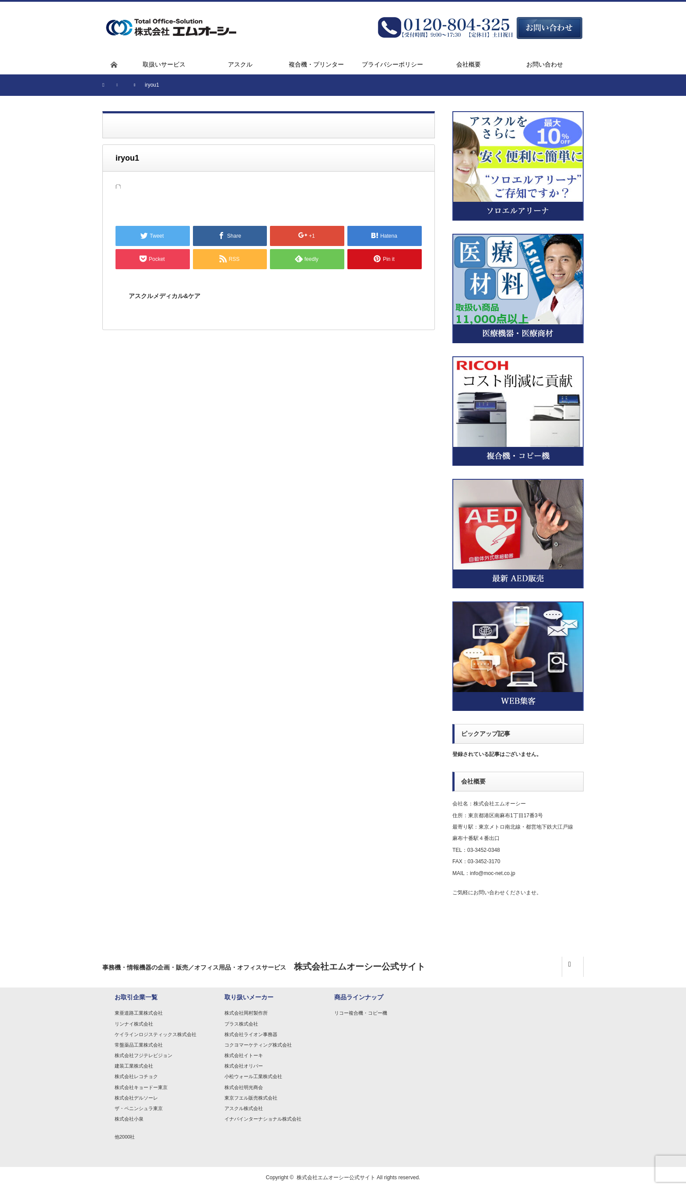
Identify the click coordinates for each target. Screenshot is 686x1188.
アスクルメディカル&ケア (164, 295)
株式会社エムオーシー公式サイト (336, 1177)
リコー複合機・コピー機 (360, 1013)
